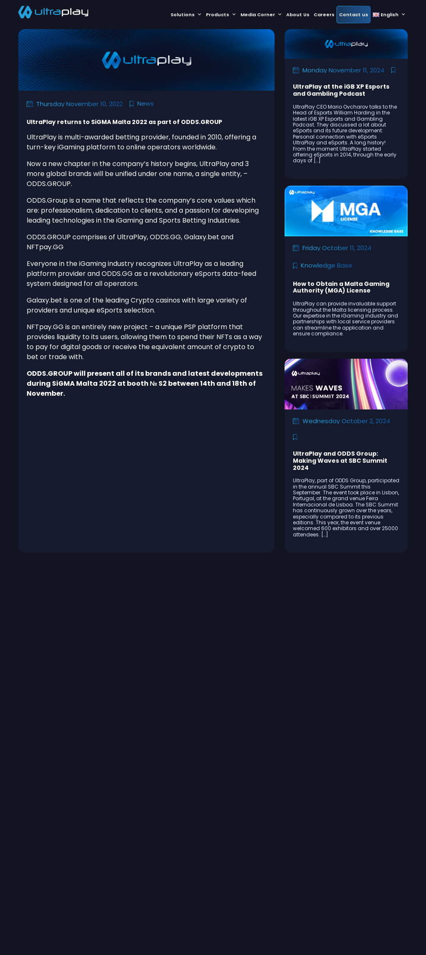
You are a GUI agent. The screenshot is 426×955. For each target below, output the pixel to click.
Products (221, 14)
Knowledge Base (326, 265)
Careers (324, 14)
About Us (298, 14)
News (145, 103)
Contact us (353, 14)
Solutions (186, 14)
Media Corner (261, 14)
